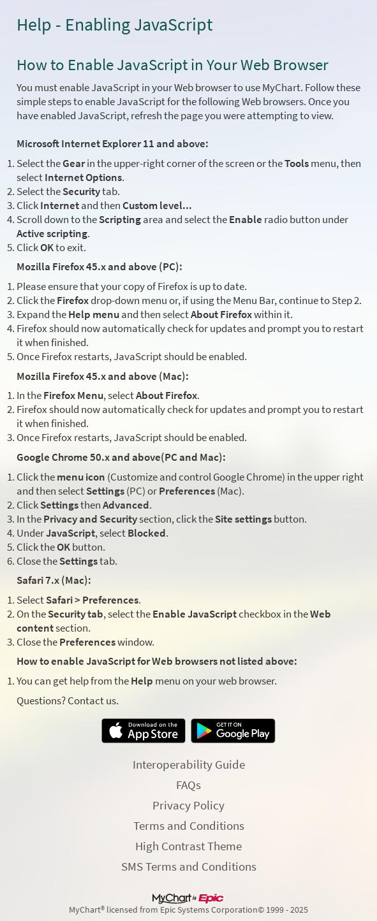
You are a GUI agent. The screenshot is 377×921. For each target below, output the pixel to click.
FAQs (188, 784)
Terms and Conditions (188, 825)
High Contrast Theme (188, 845)
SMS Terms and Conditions (188, 866)
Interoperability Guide (189, 764)
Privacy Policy (188, 805)
